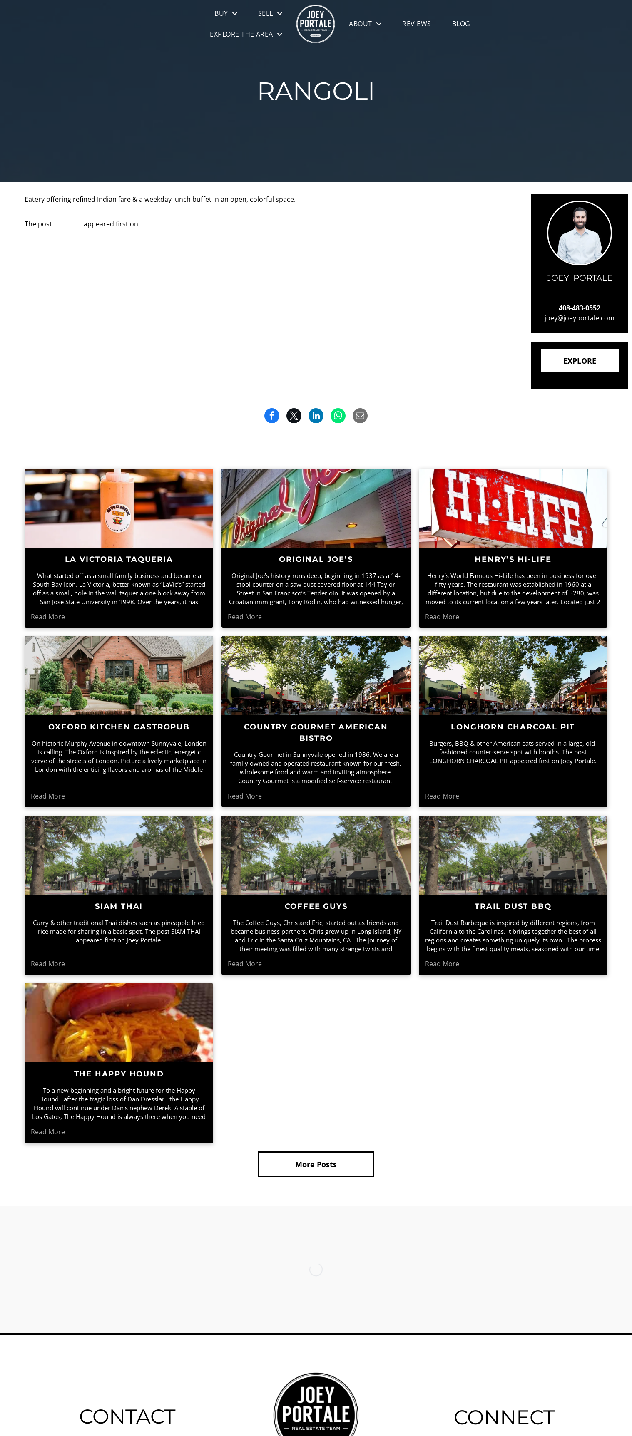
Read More (48, 616)
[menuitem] (226, 13)
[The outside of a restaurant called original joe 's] (315, 508)
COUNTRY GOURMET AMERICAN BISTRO (316, 732)
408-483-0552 (579, 307)
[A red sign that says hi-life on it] (513, 508)
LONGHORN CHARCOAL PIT (513, 727)
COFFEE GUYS (316, 906)
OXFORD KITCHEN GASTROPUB (119, 727)
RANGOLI (68, 223)
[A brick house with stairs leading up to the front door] (119, 675)
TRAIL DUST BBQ (513, 906)
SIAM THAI (119, 906)
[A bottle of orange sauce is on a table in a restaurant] (119, 508)
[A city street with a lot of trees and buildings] (119, 855)
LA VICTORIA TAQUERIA (119, 559)
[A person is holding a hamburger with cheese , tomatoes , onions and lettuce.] (119, 1022)
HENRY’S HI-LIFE (513, 559)
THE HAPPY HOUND (119, 1074)
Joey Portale (158, 223)
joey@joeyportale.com (580, 317)
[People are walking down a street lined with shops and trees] (315, 675)
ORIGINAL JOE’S (316, 559)
